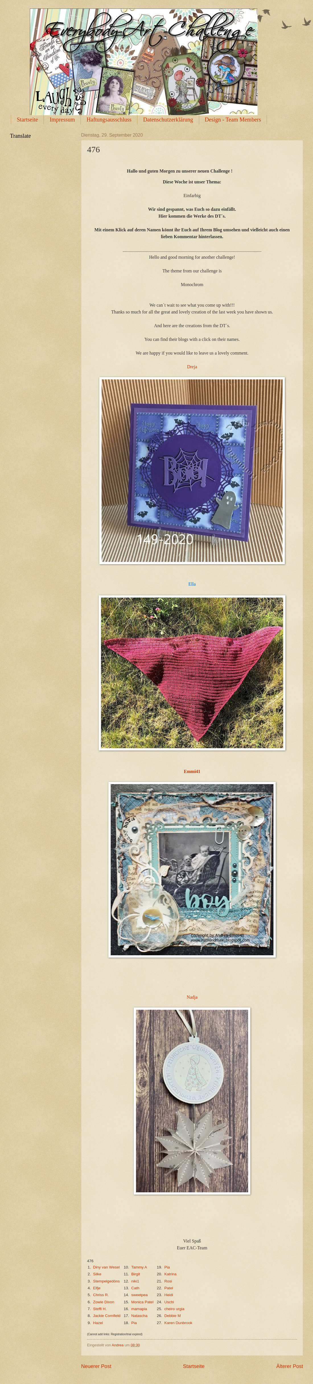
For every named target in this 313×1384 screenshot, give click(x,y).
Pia (167, 1267)
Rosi (168, 1281)
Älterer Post (289, 1366)
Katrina (170, 1274)
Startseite (27, 119)
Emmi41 (192, 771)
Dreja (192, 366)
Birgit (135, 1274)
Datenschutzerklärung (168, 119)
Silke (97, 1274)
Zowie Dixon (103, 1302)
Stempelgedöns (106, 1281)
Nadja (192, 997)
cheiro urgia (174, 1309)
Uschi (169, 1302)
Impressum (62, 119)
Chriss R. (101, 1295)
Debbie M (172, 1316)
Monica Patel (142, 1302)
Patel (168, 1288)
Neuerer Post (96, 1366)
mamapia (139, 1309)
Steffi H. (100, 1309)
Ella (192, 584)
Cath (135, 1288)
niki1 (135, 1281)
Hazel (98, 1323)
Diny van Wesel (106, 1267)
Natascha (139, 1316)
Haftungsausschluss (109, 119)
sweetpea (139, 1295)
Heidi (168, 1295)
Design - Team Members (233, 119)
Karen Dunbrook (178, 1323)
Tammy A (139, 1267)
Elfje (96, 1288)
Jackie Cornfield (106, 1316)
